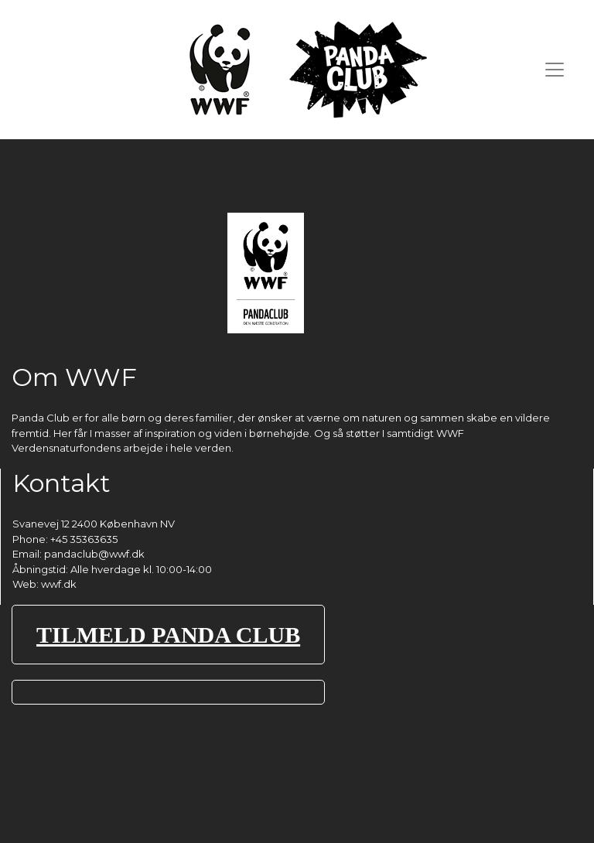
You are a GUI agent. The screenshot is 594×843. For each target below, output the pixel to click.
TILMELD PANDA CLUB (168, 634)
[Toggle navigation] (554, 69)
